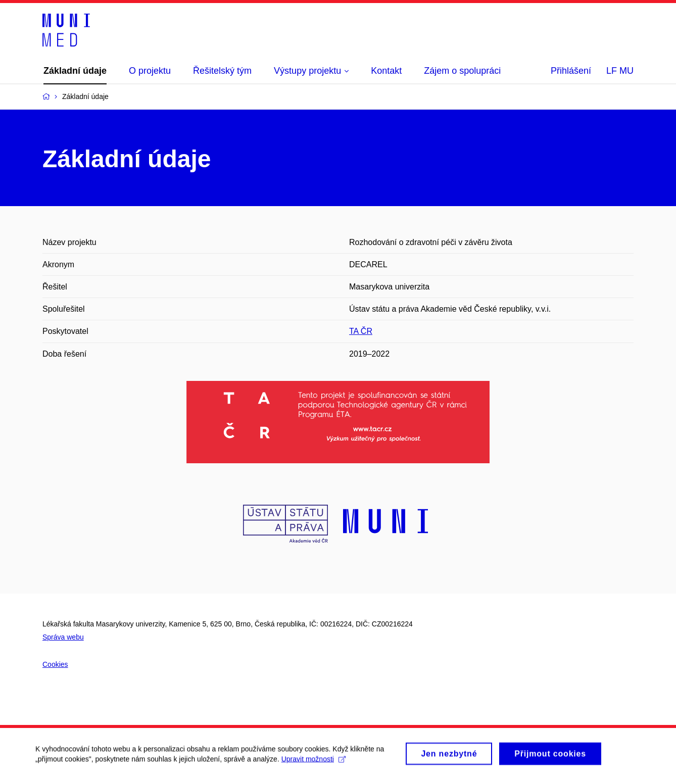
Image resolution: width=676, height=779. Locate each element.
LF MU (620, 71)
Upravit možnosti (313, 762)
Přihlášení (571, 71)
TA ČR (360, 331)
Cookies (55, 664)
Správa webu (63, 637)
